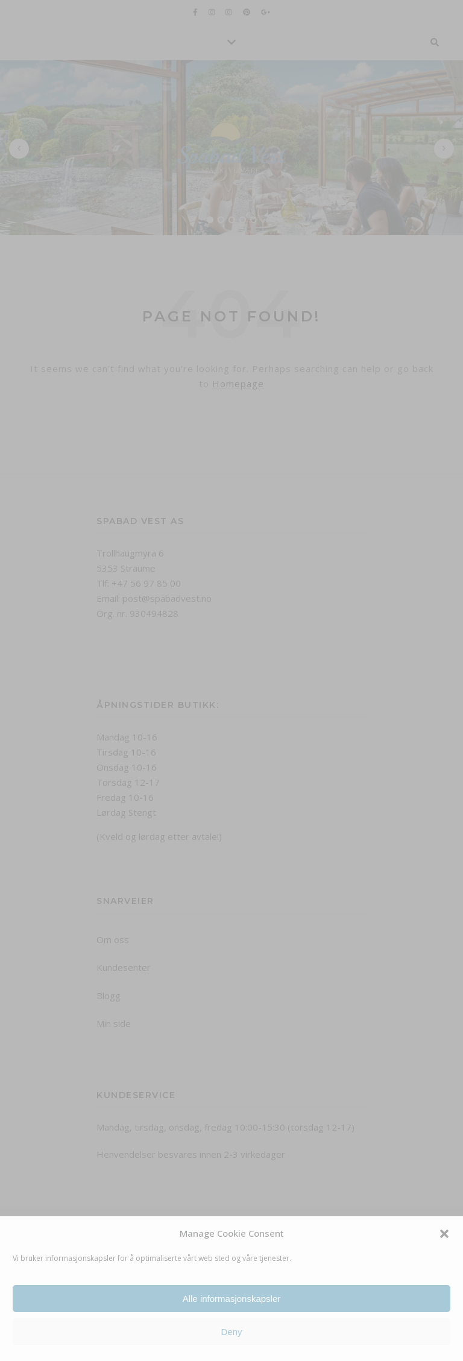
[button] (444, 1234)
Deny (231, 1332)
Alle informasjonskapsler (232, 1298)
